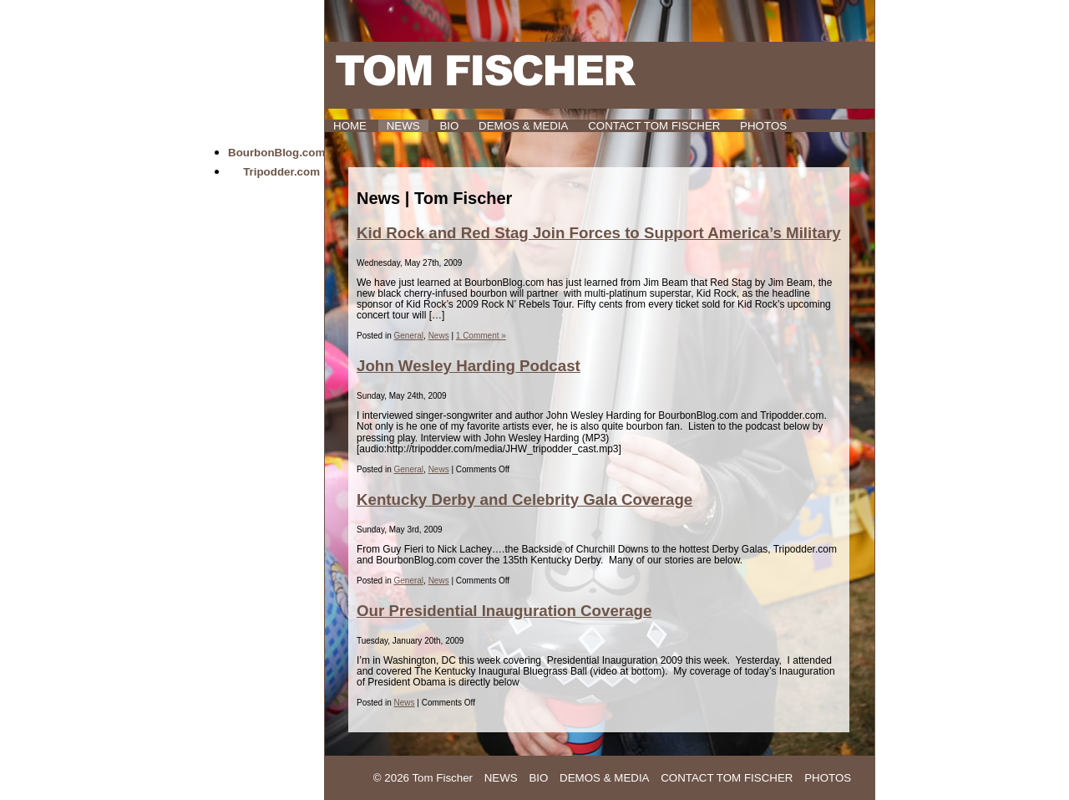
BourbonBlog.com (276, 152)
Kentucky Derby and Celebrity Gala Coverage (524, 499)
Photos (763, 126)
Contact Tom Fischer (654, 126)
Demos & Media (523, 126)
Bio (449, 126)
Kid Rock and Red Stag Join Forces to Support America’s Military (599, 233)
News (403, 126)
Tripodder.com (281, 172)
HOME (350, 126)
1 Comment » (481, 335)
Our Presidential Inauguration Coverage (504, 610)
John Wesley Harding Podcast (468, 366)
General (408, 335)
